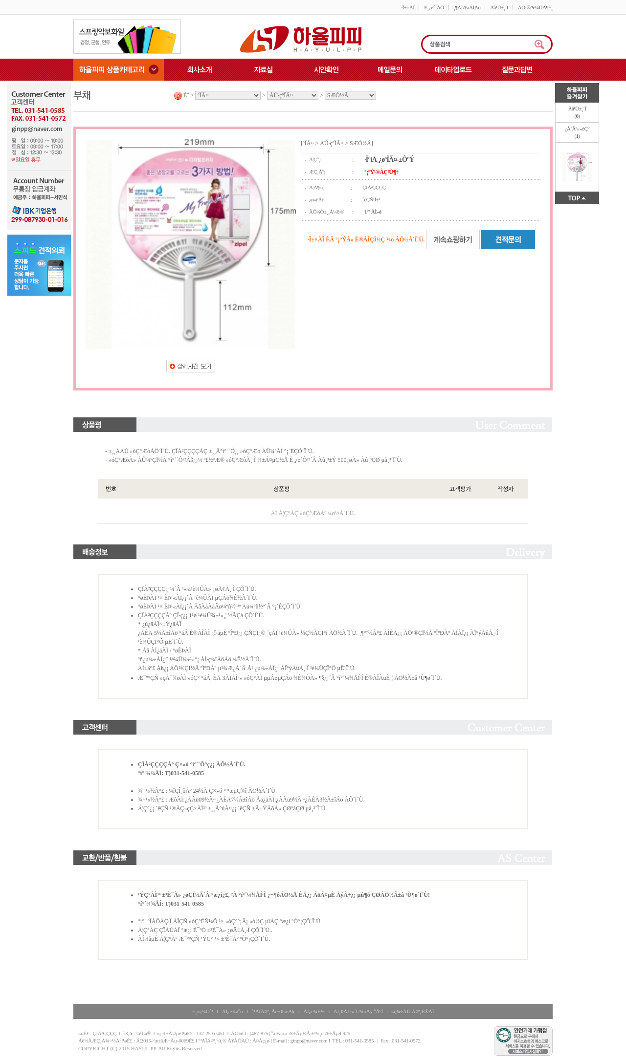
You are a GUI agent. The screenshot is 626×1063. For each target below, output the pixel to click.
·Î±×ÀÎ (407, 7)
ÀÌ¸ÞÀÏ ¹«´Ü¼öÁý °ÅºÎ (358, 1011)
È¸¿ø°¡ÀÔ (434, 7)
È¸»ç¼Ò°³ (202, 1011)
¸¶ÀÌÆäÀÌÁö (467, 7)
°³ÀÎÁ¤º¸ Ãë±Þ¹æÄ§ (272, 1011)
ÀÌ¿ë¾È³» (313, 1011)
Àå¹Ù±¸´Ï (499, 7)
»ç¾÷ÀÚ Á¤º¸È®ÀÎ (412, 1011)
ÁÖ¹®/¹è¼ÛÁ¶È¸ (535, 7)
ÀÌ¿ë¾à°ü (232, 1011)
